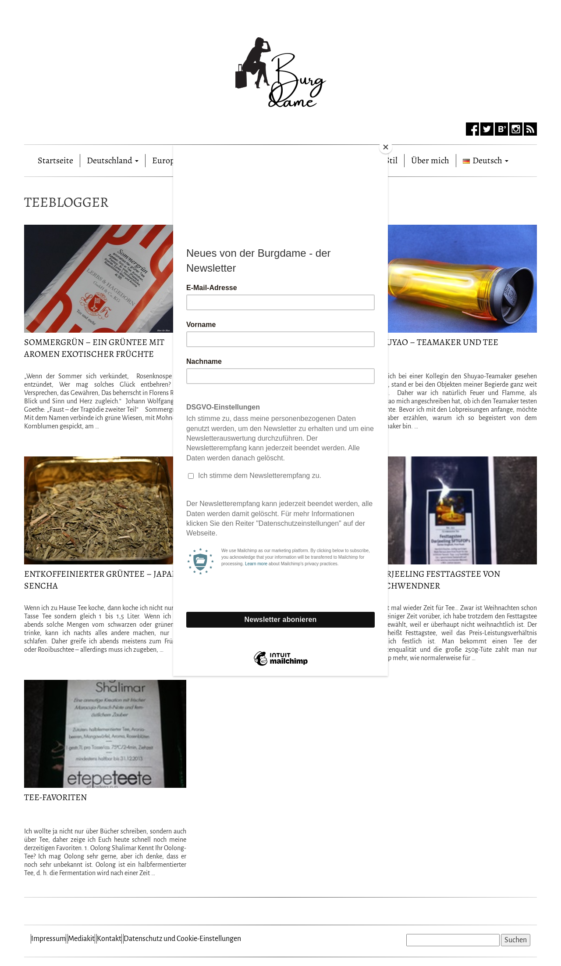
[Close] (385, 147)
